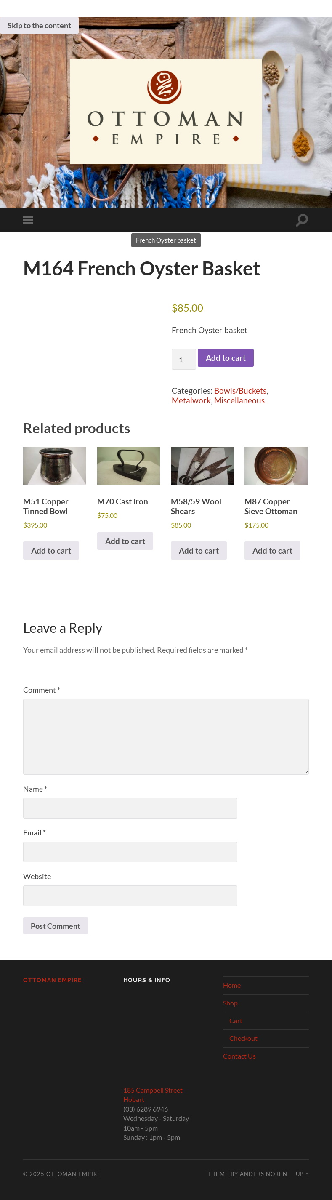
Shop (230, 1003)
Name (35, 788)
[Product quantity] (184, 359)
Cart (235, 1020)
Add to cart (226, 358)
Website (37, 876)
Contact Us (239, 1056)
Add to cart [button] (51, 550)
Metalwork (191, 400)
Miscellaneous (239, 400)
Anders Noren (263, 1174)
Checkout (243, 1038)
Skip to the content (39, 25)
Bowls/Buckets (240, 390)
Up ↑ (302, 1174)
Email (34, 832)
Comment (41, 689)
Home (232, 985)
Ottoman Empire (52, 980)
